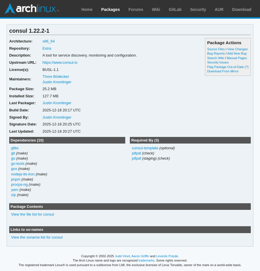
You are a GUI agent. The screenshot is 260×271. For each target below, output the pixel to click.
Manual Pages (237, 58)
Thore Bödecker (55, 76)
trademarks (146, 260)
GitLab (175, 9)
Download (241, 9)
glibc (15, 148)
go (13, 158)
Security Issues (217, 62)
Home (87, 9)
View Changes (237, 49)
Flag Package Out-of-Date (225, 67)
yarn (14, 189)
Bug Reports (216, 53)
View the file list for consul (32, 214)
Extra (46, 48)
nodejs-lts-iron (23, 174)
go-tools (17, 163)
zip (13, 195)
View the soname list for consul (37, 237)
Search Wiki (215, 58)
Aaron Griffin (140, 256)
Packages (110, 9)
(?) (246, 67)
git (13, 153)
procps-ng (19, 184)
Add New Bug (236, 53)
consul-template (145, 148)
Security (198, 9)
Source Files (216, 49)
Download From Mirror (222, 71)
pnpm (15, 179)
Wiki (156, 9)
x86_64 (48, 41)
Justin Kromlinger (56, 82)
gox (14, 169)
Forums (135, 9)
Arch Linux (31, 8)
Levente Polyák (167, 256)
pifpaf (136, 153)
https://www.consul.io (59, 62)
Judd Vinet (122, 256)
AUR (219, 9)
